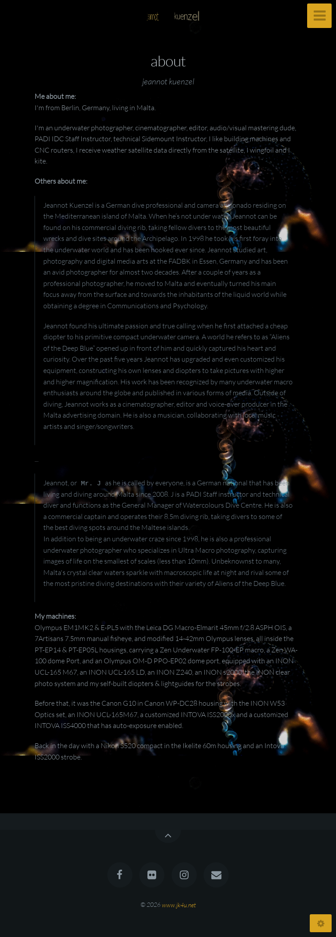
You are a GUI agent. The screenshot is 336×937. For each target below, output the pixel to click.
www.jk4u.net (179, 904)
